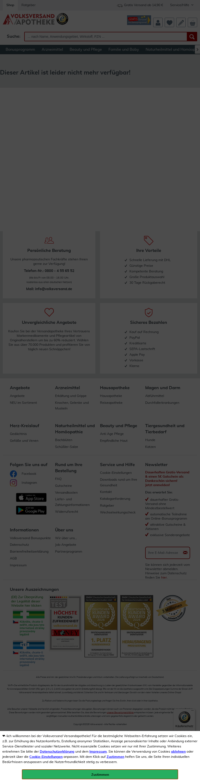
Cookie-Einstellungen (46, 757)
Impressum (98, 751)
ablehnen (178, 751)
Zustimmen (115, 757)
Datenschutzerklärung (57, 751)
